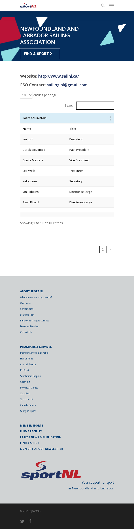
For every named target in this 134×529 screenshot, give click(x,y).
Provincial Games (29, 387)
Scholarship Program (30, 376)
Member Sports (31, 425)
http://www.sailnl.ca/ (58, 76)
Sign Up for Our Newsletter (41, 449)
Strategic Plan (27, 314)
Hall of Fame (26, 358)
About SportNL (31, 291)
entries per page (45, 95)
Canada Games (28, 405)
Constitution (27, 308)
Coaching (25, 381)
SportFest (25, 393)
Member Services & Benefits (34, 352)
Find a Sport (29, 443)
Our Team (25, 303)
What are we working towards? (36, 297)
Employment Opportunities (34, 320)
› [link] (110, 249)
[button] (110, 118)
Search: (70, 105)
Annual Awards (28, 364)
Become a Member (29, 326)
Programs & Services (36, 347)
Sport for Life (26, 399)
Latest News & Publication (40, 437)
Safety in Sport (28, 410)
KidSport (24, 370)
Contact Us (26, 332)
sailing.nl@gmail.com (67, 84)
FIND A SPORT (38, 53)
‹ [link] (95, 249)
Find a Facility (31, 431)
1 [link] (103, 249)
